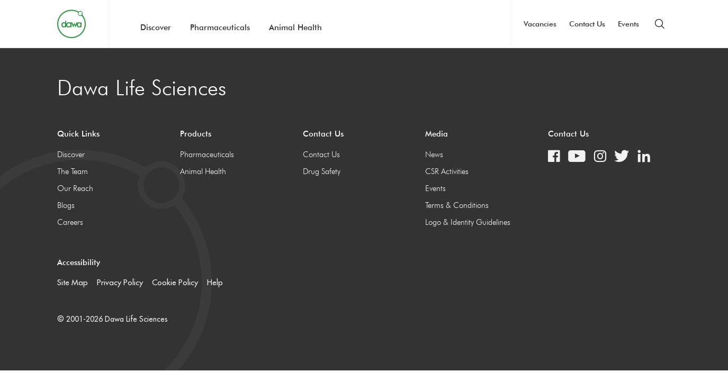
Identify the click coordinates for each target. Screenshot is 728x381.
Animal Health (295, 27)
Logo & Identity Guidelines (467, 222)
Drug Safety (321, 171)
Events (628, 24)
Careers (70, 222)
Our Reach (75, 188)
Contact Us (587, 24)
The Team (72, 171)
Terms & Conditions (457, 205)
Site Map (72, 282)
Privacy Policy (120, 282)
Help (215, 282)
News (434, 154)
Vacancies (540, 24)
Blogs (66, 205)
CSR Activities (447, 171)
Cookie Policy (175, 282)
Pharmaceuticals (220, 27)
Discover (155, 27)
